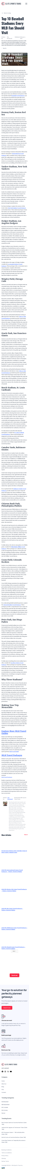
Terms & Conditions (7, 1152)
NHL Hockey (5, 1110)
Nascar (3, 1113)
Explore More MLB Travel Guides (13, 732)
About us (4, 1084)
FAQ (3, 1089)
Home (3, 1081)
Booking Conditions (7, 1150)
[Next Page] (14, 951)
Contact (4, 1092)
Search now (14, 975)
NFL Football (5, 1107)
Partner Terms (5, 1161)
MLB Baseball (5, 1101)
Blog (3, 1086)
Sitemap (4, 1158)
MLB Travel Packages (11, 755)
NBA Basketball (5, 1104)
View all (26, 834)
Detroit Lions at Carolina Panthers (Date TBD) (14, 1137)
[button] (26, 4)
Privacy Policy (5, 1155)
